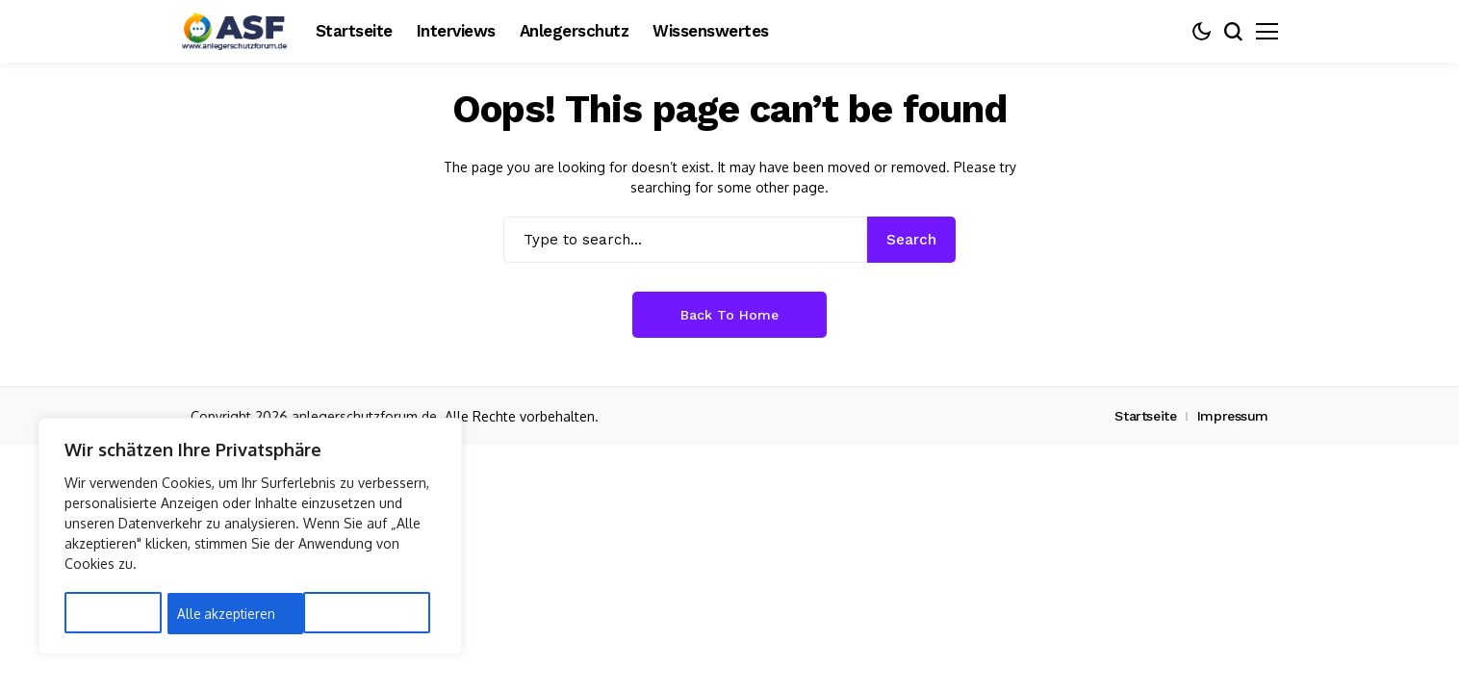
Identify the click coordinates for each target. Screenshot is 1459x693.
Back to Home (729, 314)
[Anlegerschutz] (234, 31)
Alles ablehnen (223, 613)
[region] (250, 538)
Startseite (1145, 416)
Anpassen (104, 613)
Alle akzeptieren (361, 613)
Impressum (1232, 416)
